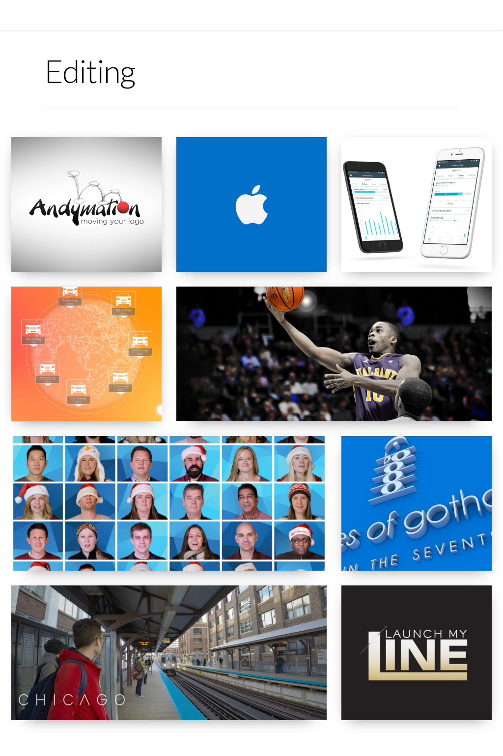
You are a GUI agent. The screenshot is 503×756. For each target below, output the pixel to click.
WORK (225, 14)
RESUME (259, 14)
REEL (196, 14)
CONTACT (298, 14)
